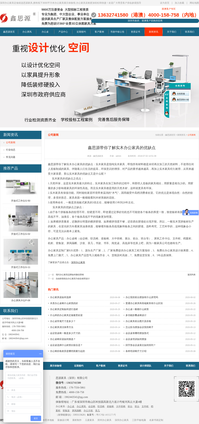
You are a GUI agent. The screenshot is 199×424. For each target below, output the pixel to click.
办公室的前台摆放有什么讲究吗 (142, 297)
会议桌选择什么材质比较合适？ (66, 345)
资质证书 (135, 31)
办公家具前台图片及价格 (138, 321)
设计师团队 (145, 365)
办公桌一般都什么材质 (137, 309)
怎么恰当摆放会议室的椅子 (139, 327)
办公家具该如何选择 (60, 297)
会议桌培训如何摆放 (136, 339)
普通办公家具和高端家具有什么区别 (144, 303)
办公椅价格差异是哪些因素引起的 (67, 351)
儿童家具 (89, 420)
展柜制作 (77, 420)
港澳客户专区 (169, 8)
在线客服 (178, 93)
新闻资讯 (153, 31)
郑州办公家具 (104, 420)
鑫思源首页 (9, 31)
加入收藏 (179, 2)
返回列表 (192, 274)
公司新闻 (10, 142)
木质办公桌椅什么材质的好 (64, 303)
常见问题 (10, 157)
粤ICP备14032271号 (106, 415)
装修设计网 (63, 420)
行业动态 (10, 149)
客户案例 (99, 31)
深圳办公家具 (122, 420)
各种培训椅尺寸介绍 (136, 351)
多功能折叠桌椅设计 (136, 315)
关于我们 (171, 31)
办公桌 (45, 31)
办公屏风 (27, 31)
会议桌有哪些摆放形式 (137, 333)
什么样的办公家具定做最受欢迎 (66, 315)
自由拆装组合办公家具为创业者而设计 (73, 278)
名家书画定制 (156, 420)
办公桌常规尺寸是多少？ (63, 321)
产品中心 (63, 31)
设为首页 (164, 2)
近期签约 (81, 31)
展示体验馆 (56, 365)
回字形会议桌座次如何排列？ (141, 345)
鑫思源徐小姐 (180, 99)
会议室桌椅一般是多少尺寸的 (65, 333)
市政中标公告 (117, 31)
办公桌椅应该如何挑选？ (63, 339)
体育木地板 (48, 420)
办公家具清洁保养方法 (61, 327)
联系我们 (189, 31)
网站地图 (194, 2)
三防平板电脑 (139, 420)
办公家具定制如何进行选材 (64, 309)
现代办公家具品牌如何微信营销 (70, 274)
